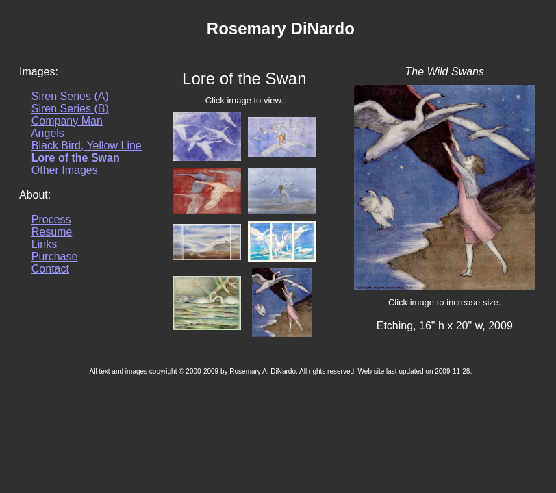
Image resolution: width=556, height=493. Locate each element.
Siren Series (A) (70, 96)
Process (51, 219)
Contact (50, 269)
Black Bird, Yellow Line (86, 145)
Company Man (67, 121)
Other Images (64, 170)
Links (44, 244)
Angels (47, 133)
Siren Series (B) (70, 108)
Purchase (54, 256)
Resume (52, 232)
